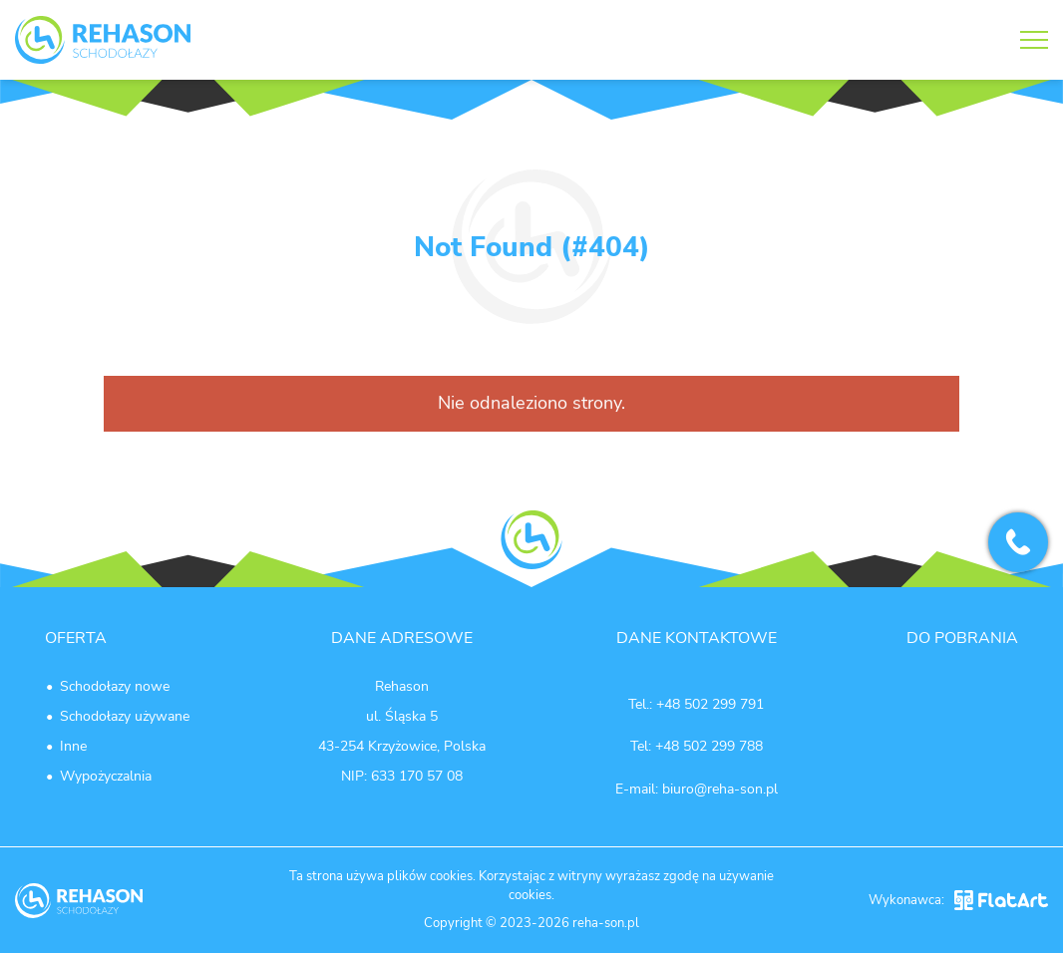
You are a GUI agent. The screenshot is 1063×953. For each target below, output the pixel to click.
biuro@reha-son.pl (720, 789)
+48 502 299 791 (710, 704)
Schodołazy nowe (115, 686)
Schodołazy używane (124, 716)
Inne (73, 746)
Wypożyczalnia (106, 776)
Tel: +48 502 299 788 (696, 746)
